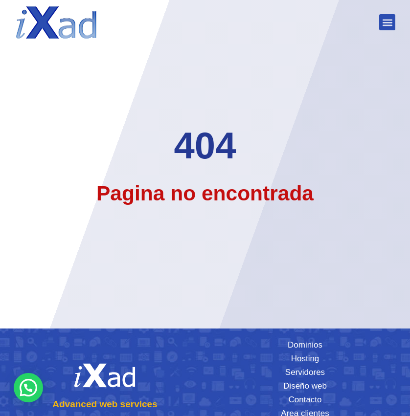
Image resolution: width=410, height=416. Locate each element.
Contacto (304, 399)
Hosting (305, 358)
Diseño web (305, 386)
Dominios (305, 345)
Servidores (305, 372)
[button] (387, 22)
